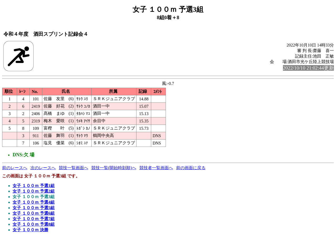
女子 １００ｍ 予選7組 (34, 219)
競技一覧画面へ (73, 168)
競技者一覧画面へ (156, 168)
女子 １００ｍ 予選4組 (34, 202)
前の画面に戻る (191, 168)
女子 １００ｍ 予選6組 (34, 213)
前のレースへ (14, 168)
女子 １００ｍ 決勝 (30, 230)
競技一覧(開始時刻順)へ (113, 168)
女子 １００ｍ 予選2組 (34, 191)
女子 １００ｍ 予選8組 (34, 224)
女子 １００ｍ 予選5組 (34, 207)
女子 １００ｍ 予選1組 (34, 185)
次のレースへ (43, 168)
